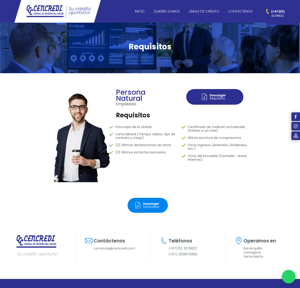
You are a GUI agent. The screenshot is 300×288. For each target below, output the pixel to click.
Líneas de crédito (204, 11)
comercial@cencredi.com (114, 248)
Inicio (140, 11)
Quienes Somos (167, 11)
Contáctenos (240, 11)
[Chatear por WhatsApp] (288, 276)
